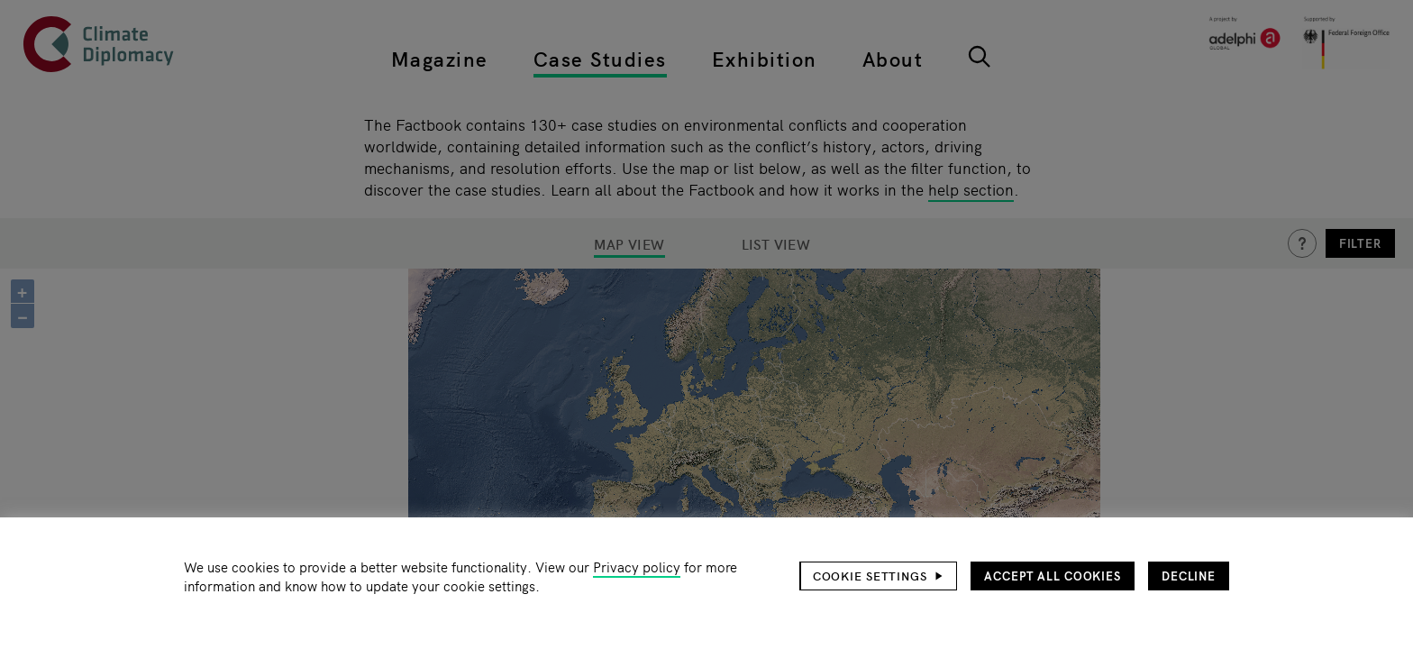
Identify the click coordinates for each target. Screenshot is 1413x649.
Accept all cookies (1052, 575)
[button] (878, 576)
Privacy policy (636, 566)
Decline (1189, 575)
